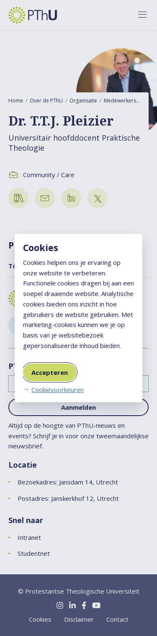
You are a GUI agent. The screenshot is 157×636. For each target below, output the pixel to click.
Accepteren (49, 372)
